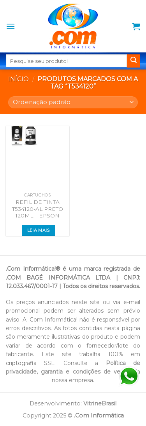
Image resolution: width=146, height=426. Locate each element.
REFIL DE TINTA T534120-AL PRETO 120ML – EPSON (37, 209)
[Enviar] (133, 61)
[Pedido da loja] (73, 102)
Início (18, 79)
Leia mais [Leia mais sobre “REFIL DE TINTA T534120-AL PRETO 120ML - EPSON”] (38, 230)
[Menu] (10, 26)
